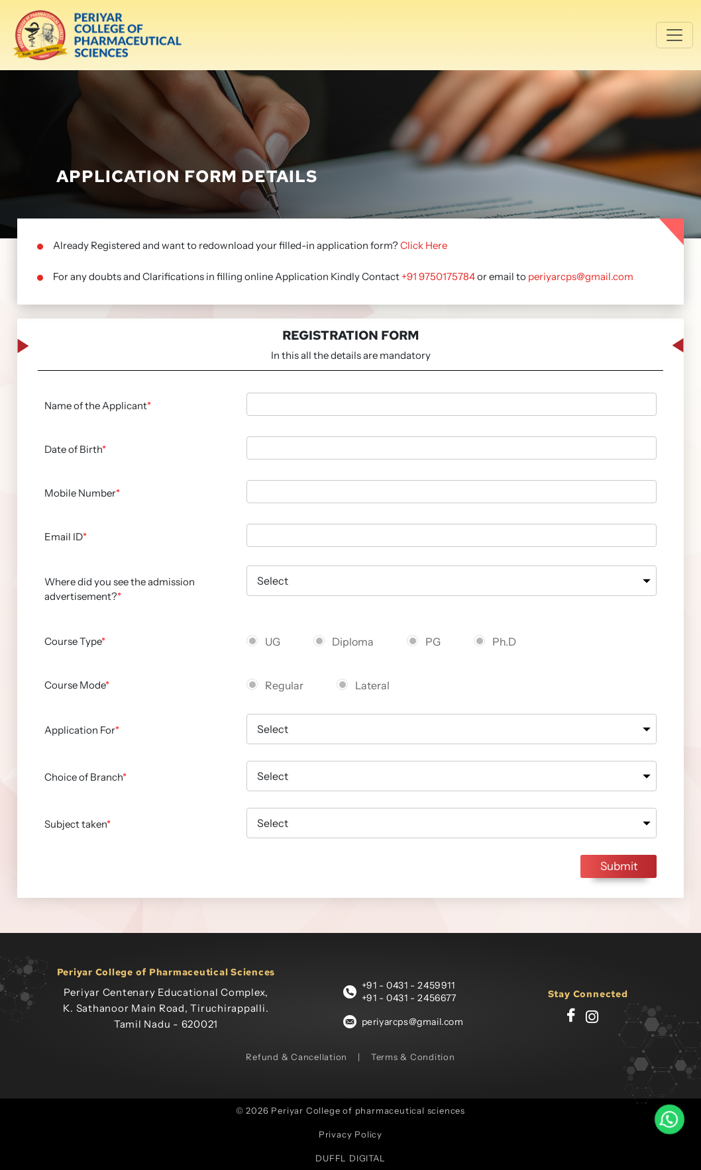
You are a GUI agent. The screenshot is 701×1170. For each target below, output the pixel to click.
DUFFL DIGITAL (350, 1158)
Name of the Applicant (97, 405)
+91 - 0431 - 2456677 (409, 998)
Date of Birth (75, 449)
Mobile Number (82, 493)
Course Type (74, 641)
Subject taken (77, 824)
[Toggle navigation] (674, 35)
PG (433, 641)
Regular (284, 685)
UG (272, 641)
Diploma (353, 641)
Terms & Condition (413, 1056)
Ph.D (504, 641)
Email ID (65, 536)
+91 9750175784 (438, 276)
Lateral (372, 685)
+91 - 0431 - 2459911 (408, 985)
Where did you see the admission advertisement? (119, 589)
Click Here (423, 245)
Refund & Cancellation (296, 1056)
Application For (81, 730)
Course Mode (76, 685)
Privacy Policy (350, 1134)
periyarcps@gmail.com (580, 276)
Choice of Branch (85, 777)
